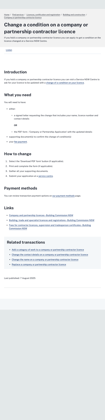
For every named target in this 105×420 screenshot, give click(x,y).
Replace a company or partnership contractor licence (39, 264)
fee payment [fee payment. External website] (20, 141)
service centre (45, 176)
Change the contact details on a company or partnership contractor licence (50, 254)
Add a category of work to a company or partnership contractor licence (48, 249)
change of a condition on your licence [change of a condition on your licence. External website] (65, 82)
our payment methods (63, 195)
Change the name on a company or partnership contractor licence (45, 259)
